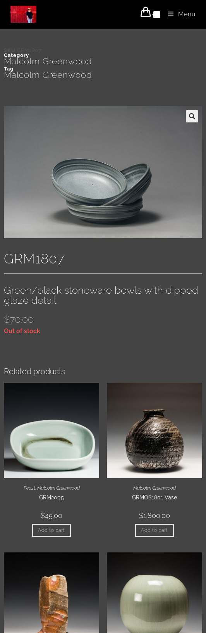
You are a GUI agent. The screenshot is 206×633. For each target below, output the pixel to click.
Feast (29, 488)
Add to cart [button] (51, 530)
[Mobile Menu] (179, 14)
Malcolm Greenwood (48, 61)
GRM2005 (51, 497)
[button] (192, 116)
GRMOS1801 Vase (154, 497)
